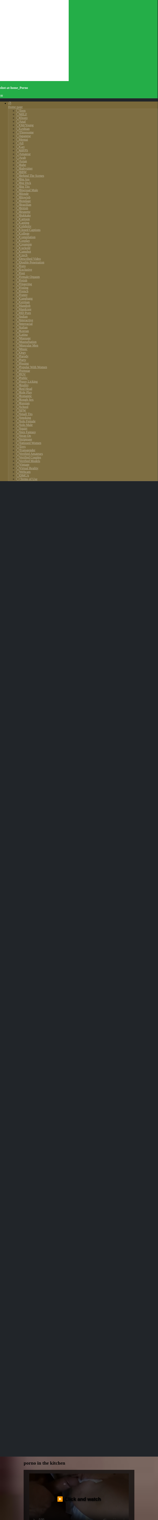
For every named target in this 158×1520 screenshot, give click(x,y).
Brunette (23, 211)
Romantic (24, 396)
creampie (62, 1060)
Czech (21, 255)
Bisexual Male (27, 190)
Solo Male (24, 425)
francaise (33, 1068)
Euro (21, 266)
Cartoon (23, 219)
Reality (22, 385)
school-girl (104, 1060)
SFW (21, 410)
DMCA (22, 475)
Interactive (24, 320)
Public (22, 378)
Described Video (28, 258)
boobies (124, 1045)
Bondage (23, 201)
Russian (23, 403)
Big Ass (22, 179)
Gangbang (24, 298)
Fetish (21, 280)
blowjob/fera (56, 1068)
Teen (21, 110)
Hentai (22, 139)
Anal (21, 121)
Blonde (22, 193)
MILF (21, 114)
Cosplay (23, 240)
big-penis (82, 1060)
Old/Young (24, 125)
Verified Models (28, 461)
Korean (22, 331)
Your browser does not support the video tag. (79, 1133)
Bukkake (23, 215)
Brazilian (23, 204)
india (59, 1052)
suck (45, 1060)
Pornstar (23, 370)
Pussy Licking (27, 381)
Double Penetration (30, 262)
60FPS (22, 150)
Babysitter (24, 168)
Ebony (22, 118)
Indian (22, 316)
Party (21, 360)
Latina (22, 334)
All (19, 143)
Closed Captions (28, 230)
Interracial (24, 323)
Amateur (23, 154)
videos (97, 1068)
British (22, 208)
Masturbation (26, 341)
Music (21, 349)
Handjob (23, 305)
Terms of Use (26, 479)
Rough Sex (25, 399)
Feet (20, 273)
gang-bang (42, 1045)
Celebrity (23, 226)
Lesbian (23, 128)
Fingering (24, 284)
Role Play (24, 392)
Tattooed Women (28, 443)
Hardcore (23, 309)
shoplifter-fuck (37, 1052)
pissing (75, 1045)
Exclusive (24, 269)
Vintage (22, 464)
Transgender (25, 450)
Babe (21, 165)
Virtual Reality (27, 468)
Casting (22, 222)
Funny (22, 295)
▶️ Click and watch (79, 1008)
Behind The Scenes (30, 175)
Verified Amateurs (29, 453)
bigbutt (96, 1052)
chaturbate (77, 1052)
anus (60, 1045)
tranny (31, 1060)
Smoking (23, 417)
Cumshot (23, 251)
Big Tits (23, 186)
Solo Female (25, 421)
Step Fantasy (26, 432)
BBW (21, 172)
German (23, 302)
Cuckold (23, 248)
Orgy (21, 352)
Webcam (23, 471)
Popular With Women (31, 367)
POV (21, 374)
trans (108, 1045)
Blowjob (23, 197)
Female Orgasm (28, 276)
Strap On (23, 435)
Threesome (25, 132)
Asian (21, 161)
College (22, 233)
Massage (23, 338)
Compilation (25, 237)
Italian (22, 327)
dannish (93, 1045)
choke (112, 1052)
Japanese (23, 136)
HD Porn (23, 313)
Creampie (24, 244)
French (22, 291)
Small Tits (24, 414)
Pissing (22, 363)
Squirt (21, 428)
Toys (21, 446)
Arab (21, 157)
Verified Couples (28, 457)
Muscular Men (27, 345)
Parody (22, 356)
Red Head (24, 388)
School (22, 406)
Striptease (24, 439)
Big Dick (23, 183)
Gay (20, 146)
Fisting (22, 287)
